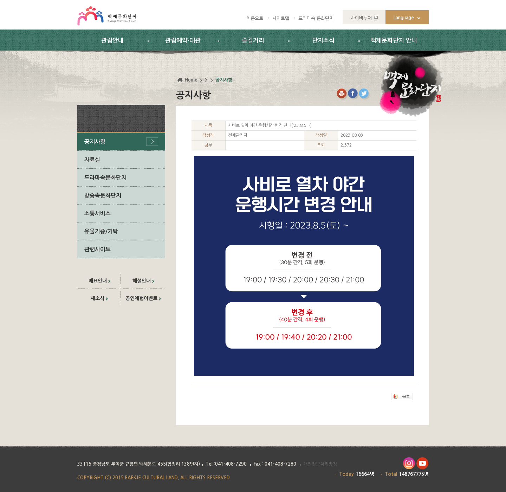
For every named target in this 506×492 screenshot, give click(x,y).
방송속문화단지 (102, 195)
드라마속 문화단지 (315, 18)
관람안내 (112, 41)
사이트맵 (280, 18)
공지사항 (94, 141)
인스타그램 (409, 463)
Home (190, 80)
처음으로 (254, 18)
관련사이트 (97, 249)
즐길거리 (253, 41)
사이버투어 (361, 18)
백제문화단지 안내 (393, 41)
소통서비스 (97, 213)
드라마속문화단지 (105, 177)
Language (404, 17)
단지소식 (323, 41)
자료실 (92, 159)
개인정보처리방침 (320, 464)
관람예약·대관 (183, 41)
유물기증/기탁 (101, 231)
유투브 (422, 463)
